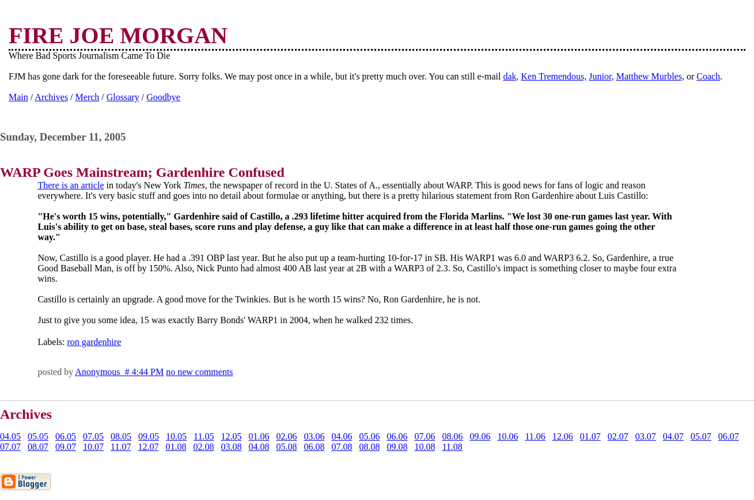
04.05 (10, 436)
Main (18, 97)
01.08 (175, 447)
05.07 (701, 436)
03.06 (314, 436)
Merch (87, 97)
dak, (510, 76)
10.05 (176, 436)
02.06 (286, 436)
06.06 (397, 436)
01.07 (590, 436)
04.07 (673, 436)
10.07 (93, 447)
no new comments (199, 372)
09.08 (397, 447)
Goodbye (163, 97)
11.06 (535, 436)
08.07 (38, 447)
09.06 (479, 436)
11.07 (121, 447)
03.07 (645, 436)
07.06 (424, 436)
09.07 (65, 447)
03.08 (231, 447)
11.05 (204, 436)
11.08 (452, 447)
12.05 (231, 436)
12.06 (562, 436)
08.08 (369, 447)
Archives (51, 97)
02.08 (203, 447)
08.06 (452, 436)
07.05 (93, 436)
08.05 (121, 436)
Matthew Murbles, (650, 76)
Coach (708, 76)
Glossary (123, 97)
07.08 (341, 447)
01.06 (258, 436)
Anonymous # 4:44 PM (119, 372)
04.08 (258, 447)
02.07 (618, 436)
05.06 (369, 436)
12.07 (148, 447)
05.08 (286, 447)
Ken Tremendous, (554, 76)
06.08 (314, 447)
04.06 (341, 436)
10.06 (507, 436)
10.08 (424, 447)
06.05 (65, 436)
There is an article (70, 185)
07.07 (10, 447)
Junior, (601, 76)
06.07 (728, 436)
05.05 (38, 436)
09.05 (148, 436)
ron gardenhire (94, 342)
